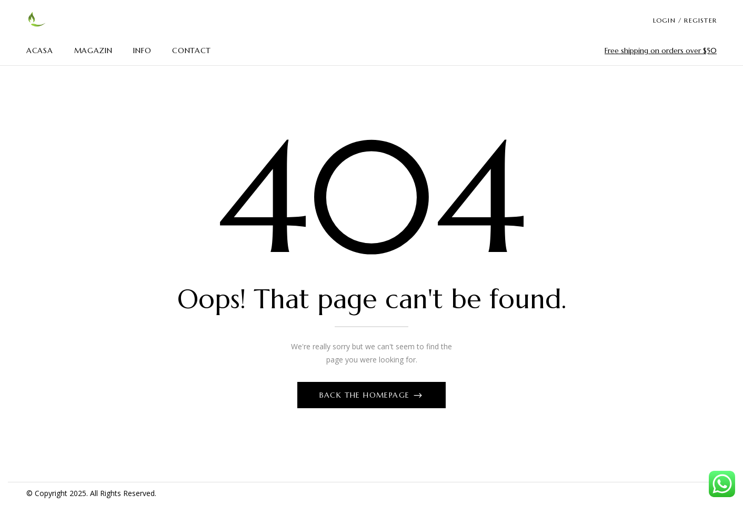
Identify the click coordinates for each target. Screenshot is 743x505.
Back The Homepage (366, 395)
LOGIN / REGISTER (685, 20)
